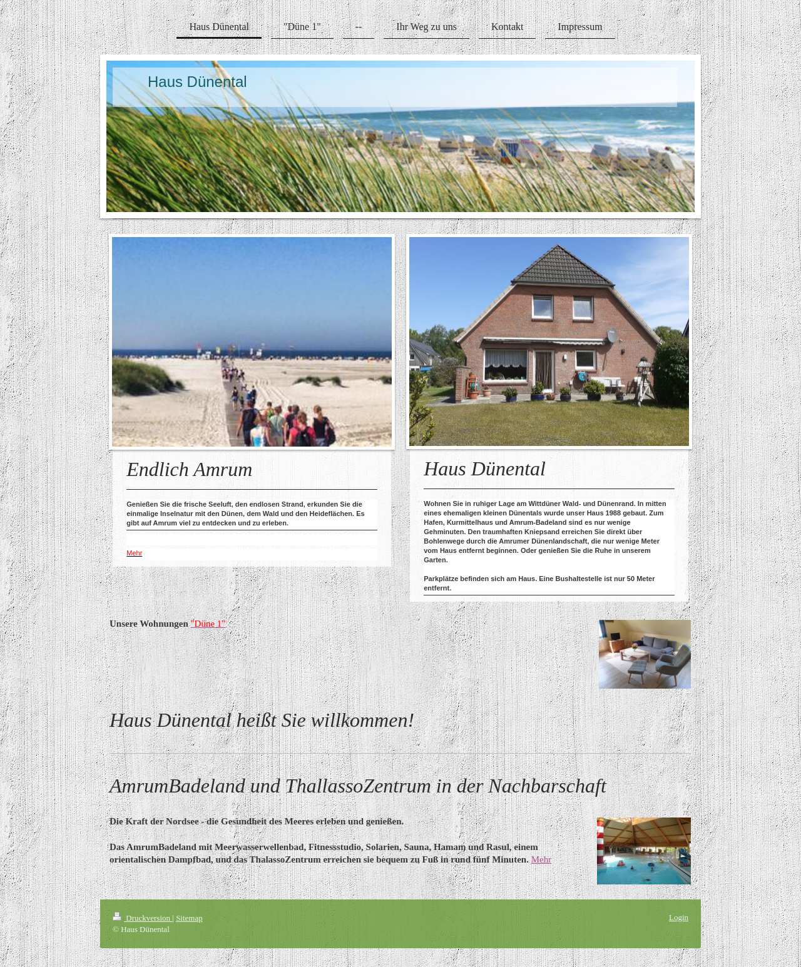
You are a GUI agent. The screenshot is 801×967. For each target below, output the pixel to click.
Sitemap (189, 918)
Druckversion (142, 918)
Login (678, 917)
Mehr (541, 859)
